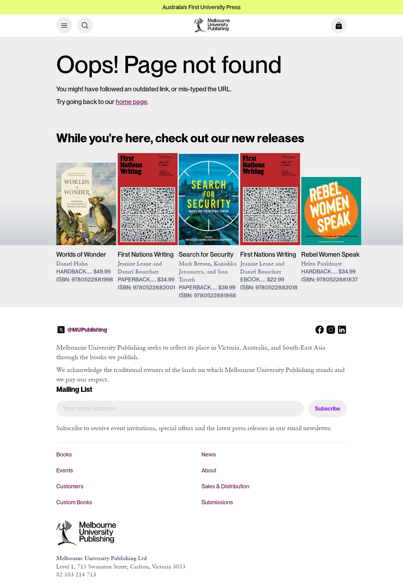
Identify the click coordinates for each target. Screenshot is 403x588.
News (209, 454)
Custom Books (74, 502)
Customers (69, 486)
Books (64, 454)
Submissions (217, 502)
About (209, 470)
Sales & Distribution (225, 486)
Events (64, 470)
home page (131, 102)
